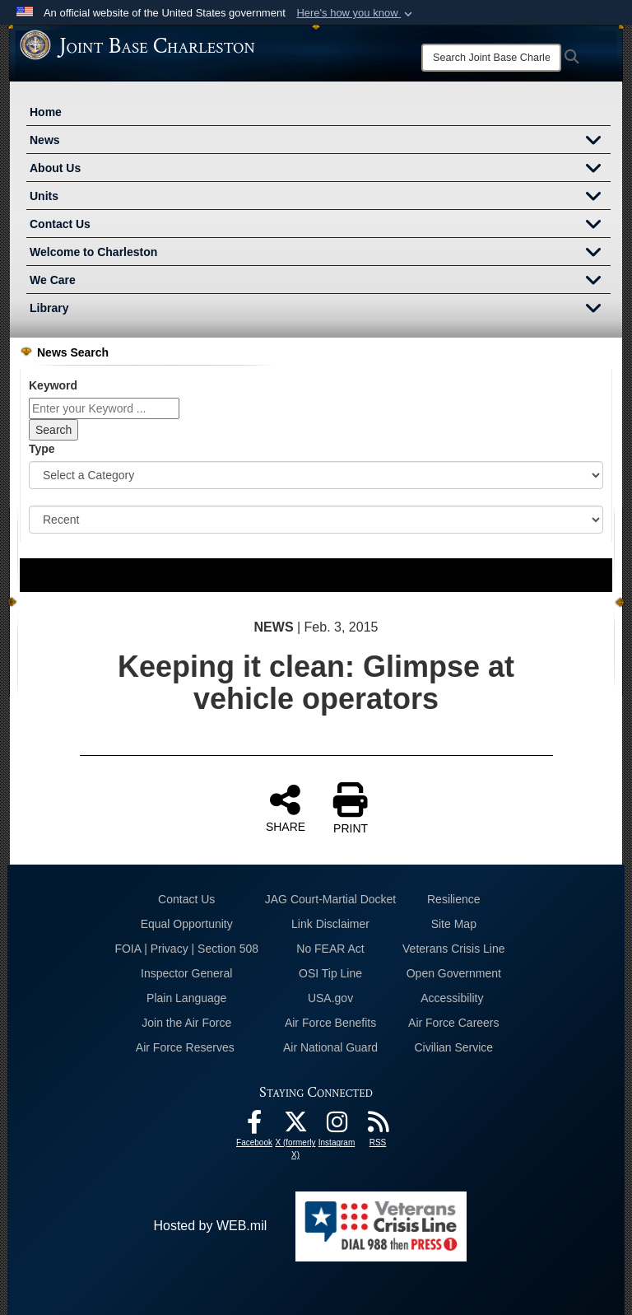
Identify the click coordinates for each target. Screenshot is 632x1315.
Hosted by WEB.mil (210, 1226)
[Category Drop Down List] (316, 475)
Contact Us (320, 226)
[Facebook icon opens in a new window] (254, 1126)
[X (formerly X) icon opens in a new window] (295, 1126)
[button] (356, 13)
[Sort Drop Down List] (316, 520)
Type (42, 448)
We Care (320, 282)
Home (46, 112)
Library (320, 310)
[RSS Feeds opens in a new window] (377, 1126)
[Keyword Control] (104, 408)
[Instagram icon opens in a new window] (336, 1126)
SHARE (285, 807)
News (320, 142)
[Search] (491, 58)
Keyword (53, 385)
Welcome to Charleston (320, 254)
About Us (320, 170)
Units (320, 198)
